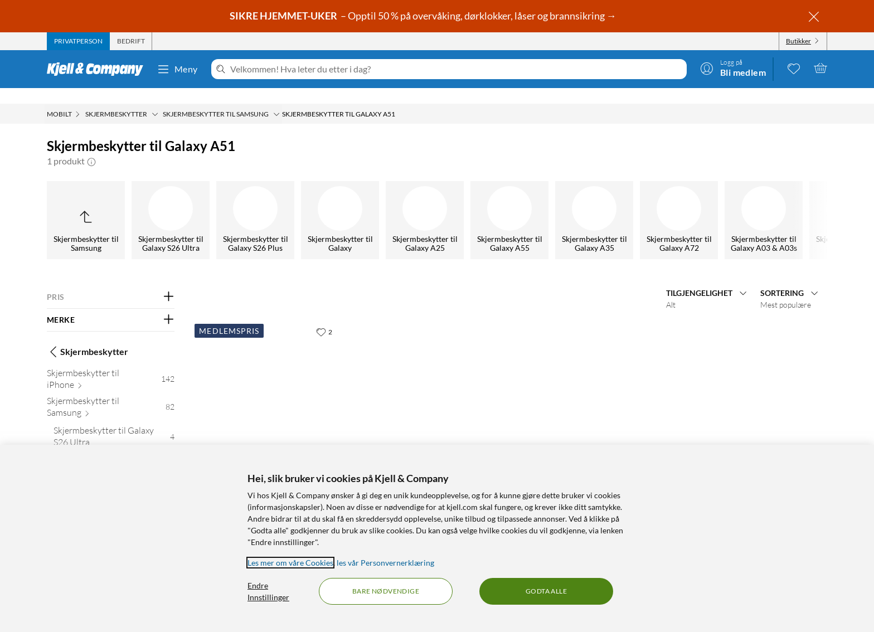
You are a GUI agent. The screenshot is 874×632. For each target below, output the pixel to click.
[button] (91, 145)
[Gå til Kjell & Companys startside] (98, 69)
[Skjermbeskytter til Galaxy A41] (521, 204)
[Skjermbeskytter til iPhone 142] (110, 366)
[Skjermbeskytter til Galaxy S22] (98, 204)
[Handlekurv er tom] (820, 68)
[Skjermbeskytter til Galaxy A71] (352, 204)
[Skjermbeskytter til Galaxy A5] (775, 204)
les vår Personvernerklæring (385, 562)
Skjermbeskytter (87, 336)
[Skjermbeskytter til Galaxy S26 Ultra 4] (114, 423)
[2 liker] (324, 316)
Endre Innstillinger (268, 591)
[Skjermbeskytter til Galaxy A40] (691, 204)
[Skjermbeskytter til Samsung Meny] (276, 98)
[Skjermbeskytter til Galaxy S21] (182, 204)
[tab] (78, 41)
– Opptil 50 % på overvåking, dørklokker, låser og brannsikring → (424, 15)
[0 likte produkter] (793, 68)
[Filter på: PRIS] (110, 281)
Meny (177, 69)
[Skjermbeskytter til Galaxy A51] (437, 204)
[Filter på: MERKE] (110, 304)
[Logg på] (733, 68)
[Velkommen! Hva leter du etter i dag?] (456, 69)
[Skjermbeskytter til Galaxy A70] (606, 204)
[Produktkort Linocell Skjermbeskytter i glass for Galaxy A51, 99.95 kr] (268, 375)
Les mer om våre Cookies (290, 562)
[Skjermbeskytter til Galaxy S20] (267, 204)
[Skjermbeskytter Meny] (155, 98)
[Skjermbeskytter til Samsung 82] (110, 393)
